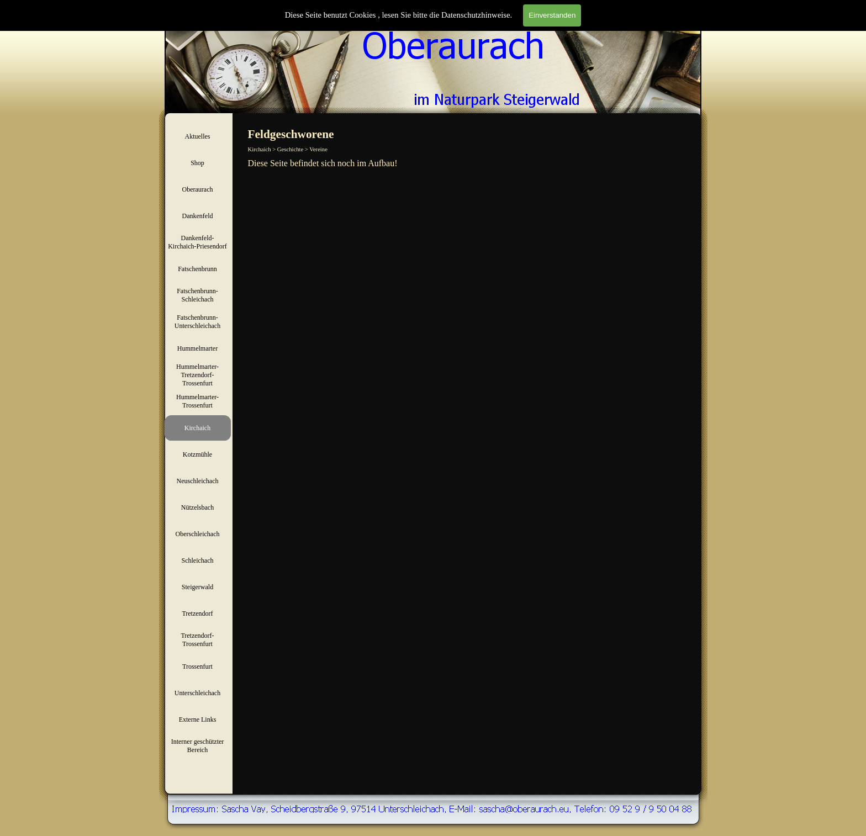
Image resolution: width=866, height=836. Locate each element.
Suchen (688, 21)
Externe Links (197, 719)
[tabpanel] (473, 163)
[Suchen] (633, 20)
